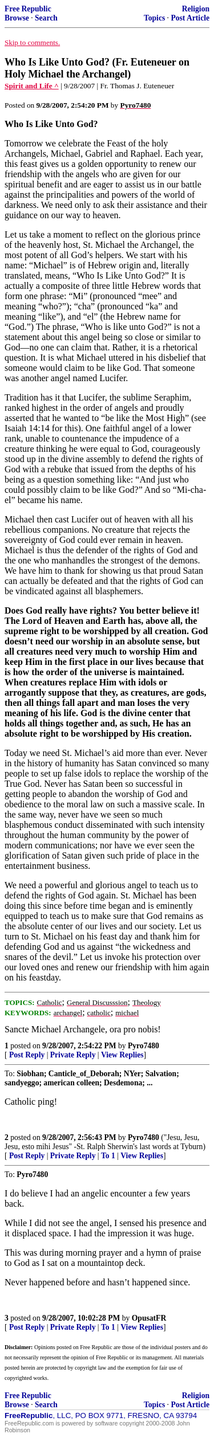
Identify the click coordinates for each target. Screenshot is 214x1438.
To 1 (108, 1155)
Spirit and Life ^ (32, 85)
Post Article (190, 18)
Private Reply (73, 1055)
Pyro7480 (143, 1045)
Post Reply (27, 1055)
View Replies (122, 1055)
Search (46, 18)
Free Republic (28, 9)
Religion (195, 9)
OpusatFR (149, 1318)
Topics (154, 18)
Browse (17, 18)
